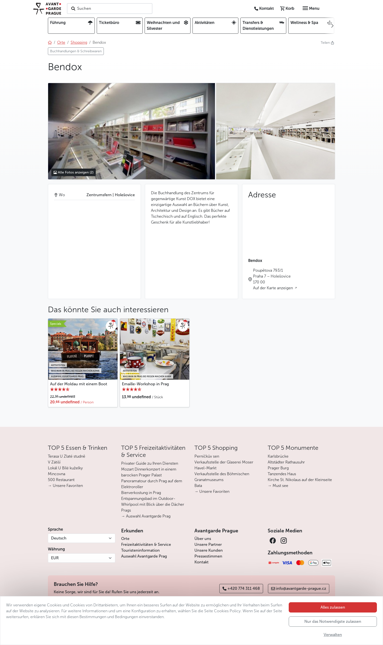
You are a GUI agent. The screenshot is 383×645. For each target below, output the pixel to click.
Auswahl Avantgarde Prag (144, 556)
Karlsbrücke (278, 456)
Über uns (202, 538)
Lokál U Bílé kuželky (65, 468)
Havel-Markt (205, 468)
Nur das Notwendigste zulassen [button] (332, 621)
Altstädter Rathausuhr (286, 462)
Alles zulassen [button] (332, 607)
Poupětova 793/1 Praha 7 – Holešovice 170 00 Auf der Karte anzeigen (273, 279)
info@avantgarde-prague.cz (298, 588)
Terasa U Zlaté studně (66, 456)
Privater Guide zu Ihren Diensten (149, 463)
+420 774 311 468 (241, 588)
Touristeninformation (140, 550)
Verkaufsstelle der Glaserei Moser (223, 462)
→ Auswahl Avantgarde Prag (145, 516)
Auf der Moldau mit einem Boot (78, 384)
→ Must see (278, 485)
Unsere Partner (208, 544)
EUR (55, 558)
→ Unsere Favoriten (65, 485)
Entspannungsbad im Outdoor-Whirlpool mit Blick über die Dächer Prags (152, 504)
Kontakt (201, 562)
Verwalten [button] (333, 634)
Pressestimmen (208, 556)
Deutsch (58, 538)
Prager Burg (278, 468)
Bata (198, 485)
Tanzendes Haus (282, 474)
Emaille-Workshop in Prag (145, 384)
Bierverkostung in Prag (141, 492)
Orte (125, 538)
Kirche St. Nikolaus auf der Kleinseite (300, 479)
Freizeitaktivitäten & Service (146, 544)
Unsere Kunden (208, 550)
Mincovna (56, 474)
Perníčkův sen (206, 456)
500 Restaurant (61, 479)
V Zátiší (54, 462)
